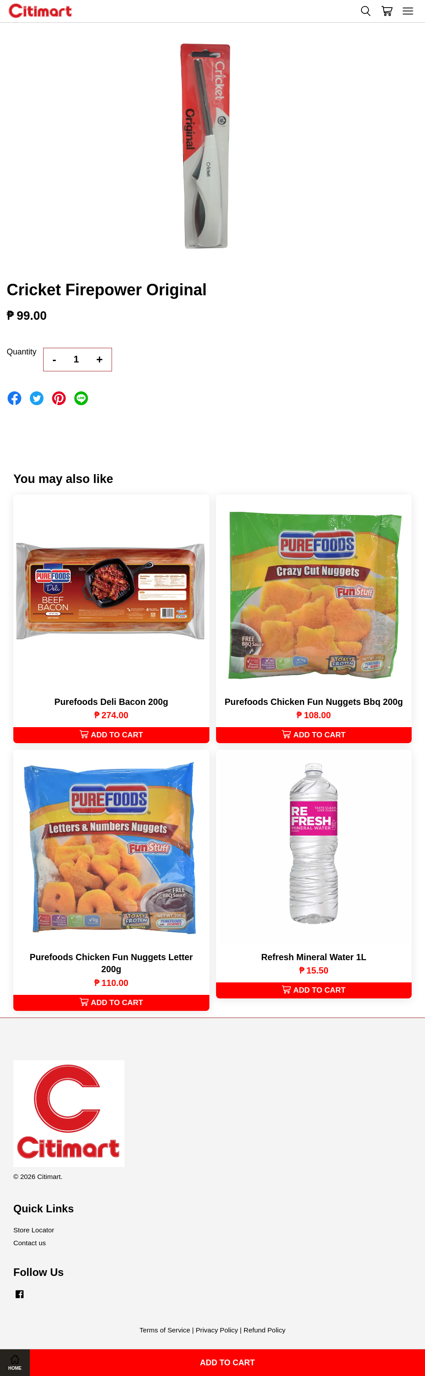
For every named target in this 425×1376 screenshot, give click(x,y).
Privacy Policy (217, 1330)
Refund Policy (264, 1330)
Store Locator (33, 1230)
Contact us (29, 1243)
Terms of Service (165, 1330)
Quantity (21, 351)
